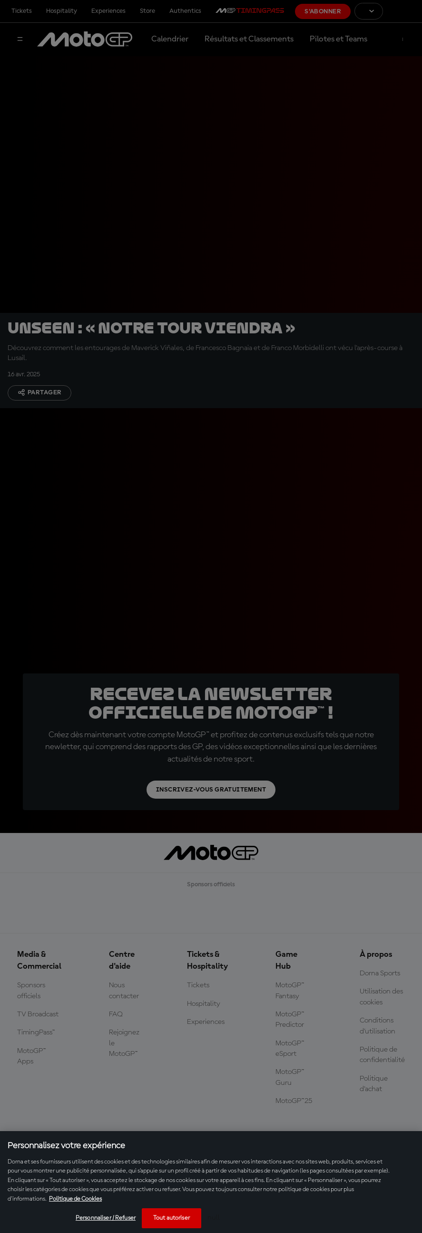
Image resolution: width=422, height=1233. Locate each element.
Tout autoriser (171, 1218)
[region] (211, 1182)
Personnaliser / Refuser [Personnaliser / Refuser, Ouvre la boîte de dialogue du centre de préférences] (106, 1218)
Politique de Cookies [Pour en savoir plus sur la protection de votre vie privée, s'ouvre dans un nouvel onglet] (75, 1199)
